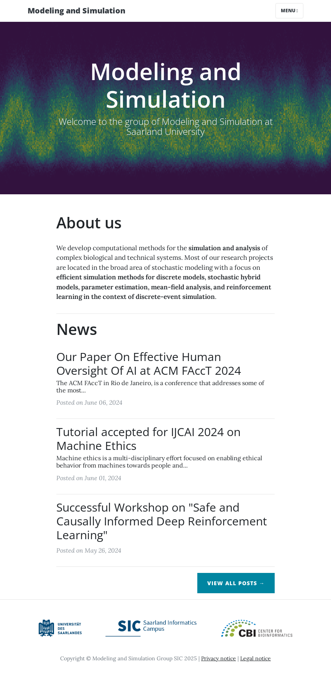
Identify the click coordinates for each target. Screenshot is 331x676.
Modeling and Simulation (76, 10)
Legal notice (255, 658)
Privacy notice (218, 658)
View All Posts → (236, 583)
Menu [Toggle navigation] (289, 10)
